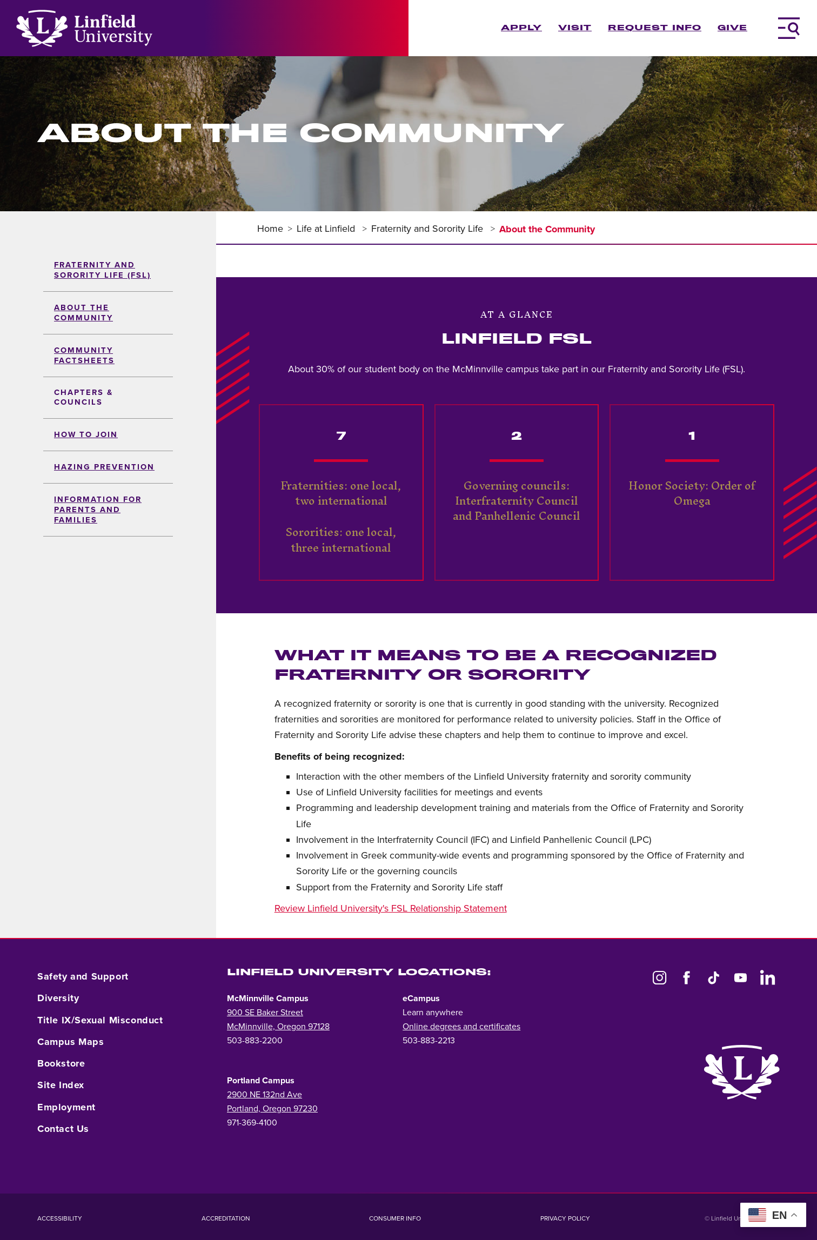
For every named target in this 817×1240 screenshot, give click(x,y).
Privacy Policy (565, 1218)
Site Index (60, 1085)
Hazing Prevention (104, 467)
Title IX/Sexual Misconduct (100, 1020)
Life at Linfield (327, 228)
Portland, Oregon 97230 (272, 1108)
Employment (66, 1107)
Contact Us (63, 1129)
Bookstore (61, 1063)
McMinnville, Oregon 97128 (278, 1026)
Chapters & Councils (83, 397)
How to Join (86, 434)
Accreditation (226, 1218)
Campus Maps (70, 1042)
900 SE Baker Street (265, 1012)
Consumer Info (395, 1218)
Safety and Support (83, 976)
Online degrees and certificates (461, 1026)
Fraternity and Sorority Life (428, 228)
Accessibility (59, 1218)
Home (270, 228)
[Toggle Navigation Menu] (789, 28)
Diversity (58, 998)
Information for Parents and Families (98, 510)
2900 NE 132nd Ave (264, 1094)
